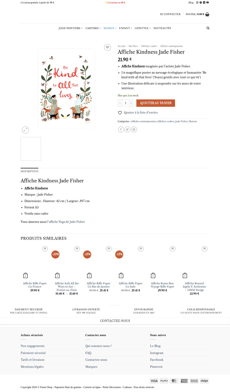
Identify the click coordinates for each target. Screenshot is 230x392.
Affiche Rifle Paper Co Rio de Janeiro (98, 285)
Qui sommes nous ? (98, 346)
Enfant (125, 28)
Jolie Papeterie (71, 28)
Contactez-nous (96, 360)
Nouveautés (162, 28)
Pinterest (156, 367)
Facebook (156, 360)
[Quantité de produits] (125, 103)
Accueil (121, 46)
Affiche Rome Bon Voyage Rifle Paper (162, 285)
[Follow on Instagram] (197, 2)
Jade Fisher (181, 121)
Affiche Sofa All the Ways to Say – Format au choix (67, 287)
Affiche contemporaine (171, 46)
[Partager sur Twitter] (127, 129)
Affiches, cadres (149, 46)
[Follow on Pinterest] (201, 2)
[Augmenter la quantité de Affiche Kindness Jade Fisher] (131, 103)
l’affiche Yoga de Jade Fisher (66, 222)
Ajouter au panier (156, 103)
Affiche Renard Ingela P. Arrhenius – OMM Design (194, 287)
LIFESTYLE (143, 28)
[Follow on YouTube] (207, 2)
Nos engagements (33, 346)
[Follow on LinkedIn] (204, 2)
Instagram (157, 353)
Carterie (93, 28)
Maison (110, 28)
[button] (170, 14)
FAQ (88, 353)
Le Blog (155, 346)
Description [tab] (29, 171)
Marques (91, 367)
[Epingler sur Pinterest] (134, 129)
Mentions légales (32, 367)
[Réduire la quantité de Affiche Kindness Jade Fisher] (120, 103)
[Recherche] (208, 28)
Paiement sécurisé (33, 353)
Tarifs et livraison (32, 360)
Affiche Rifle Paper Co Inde (130, 285)
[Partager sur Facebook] (121, 129)
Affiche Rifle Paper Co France (35, 285)
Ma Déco (133, 46)
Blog (191, 2)
